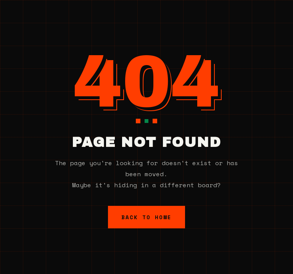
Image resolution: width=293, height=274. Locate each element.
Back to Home (146, 217)
